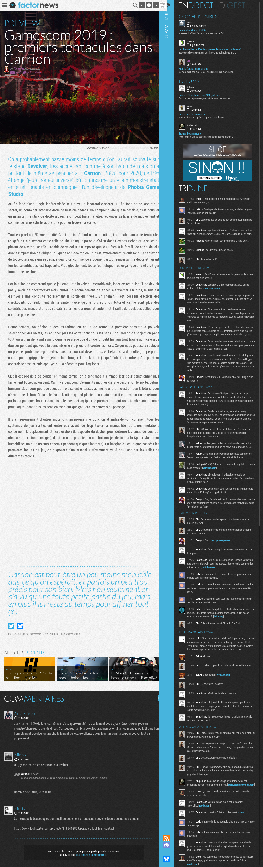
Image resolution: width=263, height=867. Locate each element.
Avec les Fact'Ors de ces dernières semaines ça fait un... (211, 136)
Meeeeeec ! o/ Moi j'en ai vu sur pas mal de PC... (207, 33)
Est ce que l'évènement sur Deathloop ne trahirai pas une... (212, 52)
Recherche (132, 5)
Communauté (171, 413)
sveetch (195, 41)
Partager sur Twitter (11, 624)
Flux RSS (171, 838)
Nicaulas (19, 68)
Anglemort (197, 125)
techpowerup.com (226, 551)
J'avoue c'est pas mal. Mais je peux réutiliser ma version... (212, 71)
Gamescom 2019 (38, 632)
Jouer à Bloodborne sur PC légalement (205, 94)
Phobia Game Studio (135, 147)
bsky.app (234, 627)
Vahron (195, 86)
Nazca (195, 105)
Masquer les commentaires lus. (157, 696)
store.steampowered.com (205, 804)
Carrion (90, 173)
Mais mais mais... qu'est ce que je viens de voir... (207, 117)
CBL (194, 60)
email (18, 72)
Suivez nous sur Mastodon (171, 852)
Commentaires (203, 16)
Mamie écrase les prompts (198, 68)
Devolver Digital (115, 147)
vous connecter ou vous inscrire (89, 853)
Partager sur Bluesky (20, 624)
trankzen (196, 21)
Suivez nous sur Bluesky (171, 859)
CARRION (53, 632)
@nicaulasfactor (34, 72)
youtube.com (223, 478)
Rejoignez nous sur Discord (171, 845)
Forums (194, 81)
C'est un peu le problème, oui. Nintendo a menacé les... (210, 97)
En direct (201, 5)
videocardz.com (217, 292)
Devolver (36, 166)
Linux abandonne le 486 (197, 30)
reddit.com (209, 825)
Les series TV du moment (198, 114)
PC (158, 147)
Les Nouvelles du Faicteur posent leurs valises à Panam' (215, 49)
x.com (246, 832)
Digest (237, 5)
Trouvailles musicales (196, 133)
